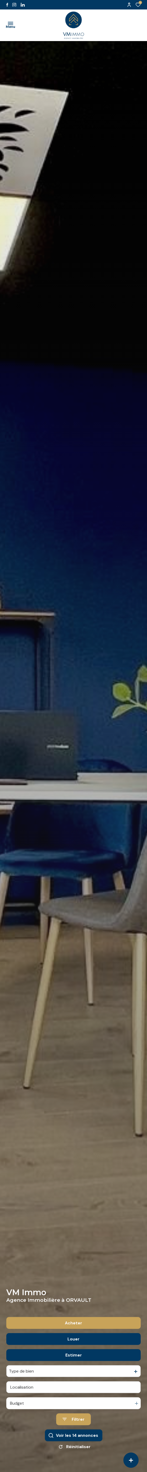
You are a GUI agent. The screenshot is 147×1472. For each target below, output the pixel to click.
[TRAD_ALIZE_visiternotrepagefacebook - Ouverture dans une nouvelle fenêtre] (7, 5)
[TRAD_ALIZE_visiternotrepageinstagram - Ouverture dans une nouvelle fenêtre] (14, 5)
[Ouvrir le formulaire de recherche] (73, 1433)
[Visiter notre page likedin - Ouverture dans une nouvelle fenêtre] (22, 5)
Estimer (73, 1369)
